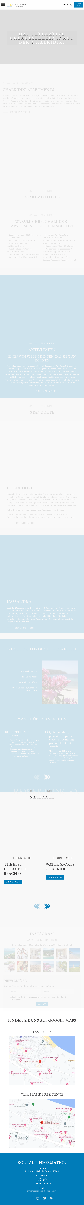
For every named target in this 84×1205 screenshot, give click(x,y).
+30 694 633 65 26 (71, 5)
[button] (47, 906)
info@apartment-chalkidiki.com (42, 1191)
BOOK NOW (79, 4)
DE (64, 5)
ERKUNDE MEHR (22, 858)
